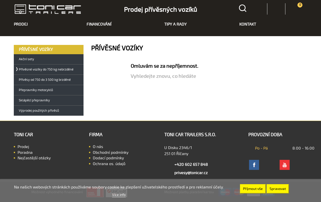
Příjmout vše (253, 189)
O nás (98, 146)
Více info (119, 195)
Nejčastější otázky (34, 158)
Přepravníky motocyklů (36, 90)
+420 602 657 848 (191, 164)
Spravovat (278, 189)
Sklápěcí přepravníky (34, 100)
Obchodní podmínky (110, 152)
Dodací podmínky (108, 158)
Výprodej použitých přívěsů (39, 110)
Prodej (23, 146)
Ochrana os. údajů (109, 163)
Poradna (25, 152)
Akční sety (26, 59)
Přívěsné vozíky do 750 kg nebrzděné (46, 69)
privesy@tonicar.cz (191, 172)
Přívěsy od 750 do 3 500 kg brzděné (45, 80)
